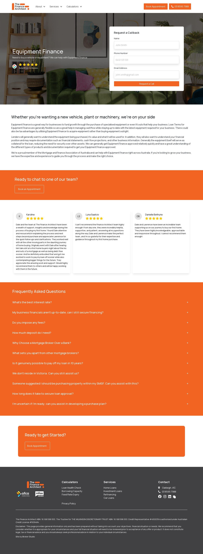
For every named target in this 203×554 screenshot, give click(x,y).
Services (54, 6)
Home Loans (110, 487)
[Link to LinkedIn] (170, 496)
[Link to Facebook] (160, 496)
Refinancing (110, 494)
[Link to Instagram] (165, 496)
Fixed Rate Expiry (70, 494)
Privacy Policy (69, 503)
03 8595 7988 (180, 6)
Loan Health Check (71, 487)
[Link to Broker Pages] (174, 496)
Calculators (73, 6)
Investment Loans (113, 491)
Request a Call (146, 83)
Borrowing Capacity (72, 491)
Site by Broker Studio (25, 536)
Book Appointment (155, 6)
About (39, 6)
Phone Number (121, 53)
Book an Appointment (29, 189)
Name (116, 38)
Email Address (120, 68)
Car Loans (109, 497)
